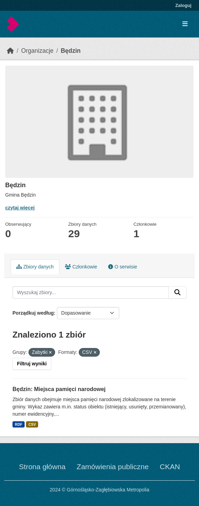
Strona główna (42, 467)
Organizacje (37, 50)
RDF (19, 424)
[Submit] (177, 292)
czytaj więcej (20, 207)
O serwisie (122, 266)
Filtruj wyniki (32, 363)
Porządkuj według (33, 313)
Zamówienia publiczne (113, 467)
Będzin (70, 50)
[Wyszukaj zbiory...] (90, 292)
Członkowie (81, 266)
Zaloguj (183, 5)
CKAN (170, 467)
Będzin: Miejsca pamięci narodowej (59, 389)
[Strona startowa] (10, 50)
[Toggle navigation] (185, 24)
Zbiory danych (35, 266)
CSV (32, 424)
